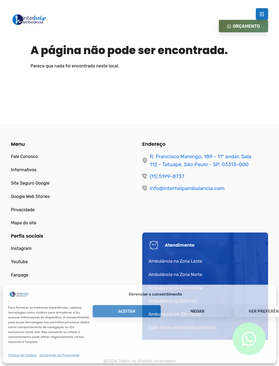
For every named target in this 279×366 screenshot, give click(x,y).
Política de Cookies (22, 355)
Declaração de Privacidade (60, 355)
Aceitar (126, 311)
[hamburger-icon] (262, 14)
